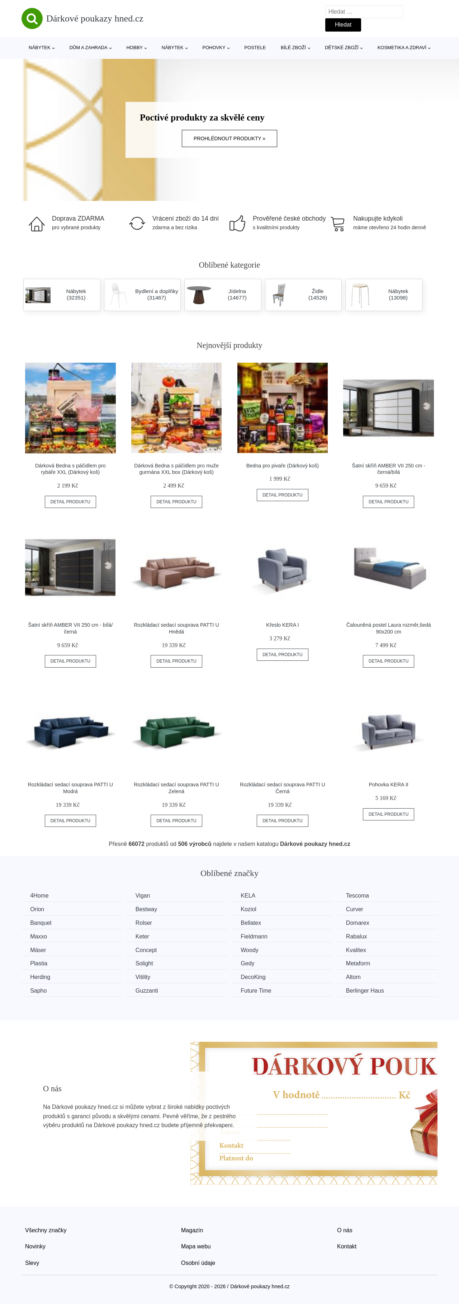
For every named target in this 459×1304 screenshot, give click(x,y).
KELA (251, 896)
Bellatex (254, 923)
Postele (255, 47)
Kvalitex (361, 950)
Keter (144, 936)
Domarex (362, 923)
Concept (148, 950)
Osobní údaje (198, 1262)
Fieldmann (257, 936)
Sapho (38, 990)
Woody (253, 950)
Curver (359, 909)
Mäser (38, 950)
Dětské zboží (342, 47)
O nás (344, 1230)
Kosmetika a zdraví (402, 47)
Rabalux (361, 936)
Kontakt (346, 1246)
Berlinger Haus (370, 990)
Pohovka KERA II (388, 784)
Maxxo (38, 936)
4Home (39, 896)
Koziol (252, 909)
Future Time (259, 990)
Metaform (363, 963)
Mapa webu (196, 1246)
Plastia (39, 963)
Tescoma (362, 896)
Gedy (250, 963)
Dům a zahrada (88, 47)
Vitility (144, 977)
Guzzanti (148, 990)
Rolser (145, 923)
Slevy (32, 1262)
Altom (358, 977)
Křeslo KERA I (282, 625)
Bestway (148, 909)
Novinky (35, 1246)
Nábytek (40, 47)
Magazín (192, 1230)
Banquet (41, 923)
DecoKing (256, 977)
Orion (37, 909)
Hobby (134, 47)
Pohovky (213, 47)
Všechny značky (46, 1230)
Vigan (144, 896)
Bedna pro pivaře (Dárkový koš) (282, 466)
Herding (40, 977)
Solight (146, 963)
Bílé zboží (293, 47)
